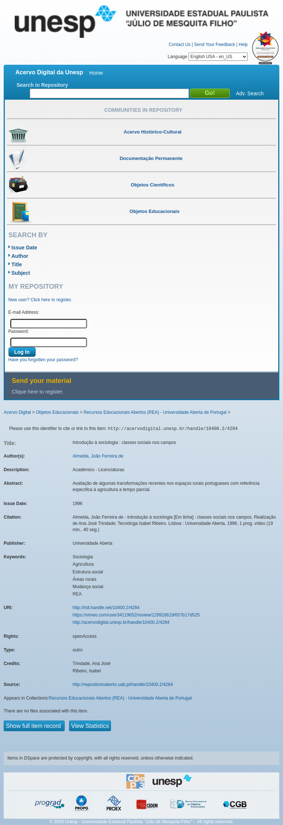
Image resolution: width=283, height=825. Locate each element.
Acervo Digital (17, 412)
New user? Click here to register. (40, 299)
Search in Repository (42, 85)
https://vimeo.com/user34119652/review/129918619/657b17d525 (136, 615)
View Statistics (90, 726)
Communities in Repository (143, 110)
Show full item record (34, 726)
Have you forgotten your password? (43, 359)
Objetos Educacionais (57, 412)
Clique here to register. (38, 392)
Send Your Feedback (214, 44)
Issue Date (24, 247)
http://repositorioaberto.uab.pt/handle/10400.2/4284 (123, 684)
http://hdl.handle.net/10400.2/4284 (106, 607)
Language (208, 56)
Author (19, 256)
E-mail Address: (23, 312)
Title (16, 264)
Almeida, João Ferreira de (98, 456)
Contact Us (179, 44)
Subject (20, 273)
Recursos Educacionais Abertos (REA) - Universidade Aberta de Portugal (154, 412)
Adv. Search (250, 93)
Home (96, 73)
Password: (18, 331)
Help (243, 44)
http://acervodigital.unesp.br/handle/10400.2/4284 (121, 622)
